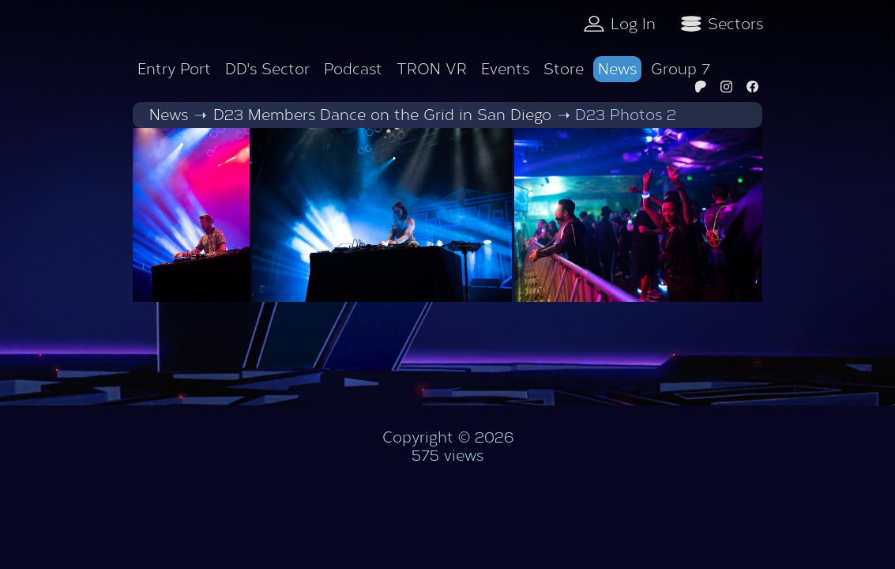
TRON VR (432, 69)
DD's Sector (267, 69)
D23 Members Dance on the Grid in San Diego (382, 115)
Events (505, 69)
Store (563, 69)
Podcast (353, 69)
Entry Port (174, 69)
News (617, 69)
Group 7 (680, 69)
